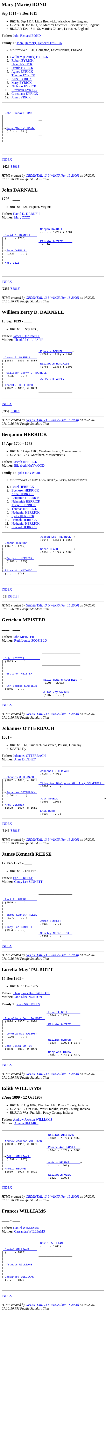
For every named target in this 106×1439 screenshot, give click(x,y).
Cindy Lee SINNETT (28, 937)
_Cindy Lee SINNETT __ (20, 989)
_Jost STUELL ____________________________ (71, 850)
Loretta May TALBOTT (22, 1103)
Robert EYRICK (23, 60)
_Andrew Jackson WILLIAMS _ (24, 1216)
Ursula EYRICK (22, 68)
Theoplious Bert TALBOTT (31, 1057)
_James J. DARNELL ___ (20, 377)
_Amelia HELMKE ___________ (24, 1249)
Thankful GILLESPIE (28, 358)
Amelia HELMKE (26, 1196)
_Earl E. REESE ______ (20, 956)
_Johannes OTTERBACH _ (20, 825)
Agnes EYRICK (22, 71)
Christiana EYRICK (25, 93)
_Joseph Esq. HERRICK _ (56, 565)
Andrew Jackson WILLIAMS (32, 1193)
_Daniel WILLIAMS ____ (55, 1326)
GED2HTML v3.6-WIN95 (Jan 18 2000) (52, 184)
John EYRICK (21, 97)
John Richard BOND (27, 35)
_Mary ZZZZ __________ (20, 279)
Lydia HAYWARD (28, 500)
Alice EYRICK (22, 79)
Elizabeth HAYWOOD (29, 493)
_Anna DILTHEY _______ (20, 858)
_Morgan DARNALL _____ (55, 239)
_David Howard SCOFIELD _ (61, 722)
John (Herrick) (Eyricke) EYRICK (39, 43)
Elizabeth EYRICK (24, 90)
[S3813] (15, 175)
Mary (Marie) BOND (20, 133)
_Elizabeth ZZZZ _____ (55, 253)
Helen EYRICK (22, 64)
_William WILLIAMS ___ (63, 1209)
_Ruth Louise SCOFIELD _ (21, 730)
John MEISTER (23, 673)
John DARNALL (16, 264)
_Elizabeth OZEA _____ (63, 1256)
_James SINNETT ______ (55, 982)
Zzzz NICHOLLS (28, 1068)
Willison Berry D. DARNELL (27, 396)
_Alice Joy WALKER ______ (61, 737)
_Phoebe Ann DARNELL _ (63, 1223)
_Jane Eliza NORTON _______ (24, 1117)
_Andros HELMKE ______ (63, 1242)
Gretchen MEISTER (20, 715)
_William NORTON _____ (63, 1110)
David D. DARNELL (27, 223)
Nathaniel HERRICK (26, 540)
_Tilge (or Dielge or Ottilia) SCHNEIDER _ (71, 832)
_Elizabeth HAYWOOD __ (20, 605)
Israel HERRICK (23, 514)
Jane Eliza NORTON (28, 1061)
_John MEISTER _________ (21, 697)
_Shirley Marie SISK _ (55, 997)
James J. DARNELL (26, 354)
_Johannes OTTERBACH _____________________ (71, 817)
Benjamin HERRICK (26, 525)
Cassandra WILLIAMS (29, 1314)
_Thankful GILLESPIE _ (20, 410)
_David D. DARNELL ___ (20, 246)
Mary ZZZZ (22, 226)
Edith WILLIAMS (18, 1234)
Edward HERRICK (24, 554)
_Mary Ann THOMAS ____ (63, 1125)
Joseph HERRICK (25, 489)
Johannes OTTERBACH (29, 801)
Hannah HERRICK (24, 547)
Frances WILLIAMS (20, 1352)
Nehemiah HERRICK (26, 529)
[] (5, 175)
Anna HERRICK (23, 521)
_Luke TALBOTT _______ (63, 1077)
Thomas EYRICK (23, 75)
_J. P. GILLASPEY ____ (55, 403)
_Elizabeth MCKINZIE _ (55, 385)
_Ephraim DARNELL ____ (55, 370)
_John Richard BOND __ (20, 115)
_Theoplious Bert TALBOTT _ (24, 1084)
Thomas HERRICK (24, 536)
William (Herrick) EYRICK (30, 57)
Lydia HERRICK (23, 543)
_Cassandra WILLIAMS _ (20, 1367)
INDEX (7, 169)
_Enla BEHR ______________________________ (71, 865)
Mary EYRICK (22, 82)
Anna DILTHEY (25, 805)
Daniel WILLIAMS (26, 1310)
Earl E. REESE (23, 933)
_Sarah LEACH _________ (56, 579)
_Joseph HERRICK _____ (20, 572)
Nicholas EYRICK (24, 86)
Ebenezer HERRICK (25, 518)
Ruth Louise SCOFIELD (30, 677)
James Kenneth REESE (22, 974)
